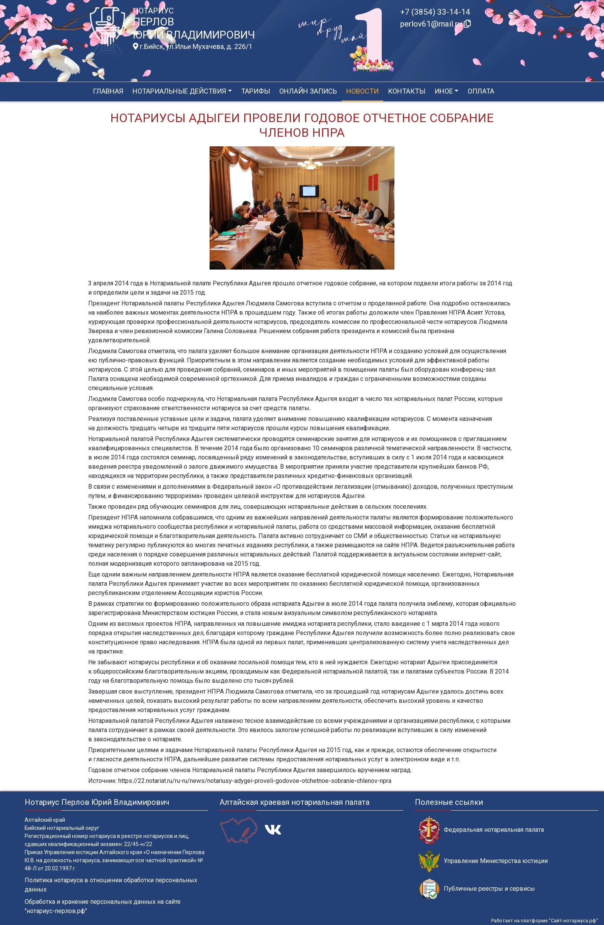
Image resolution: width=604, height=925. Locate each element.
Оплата (481, 91)
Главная (108, 91)
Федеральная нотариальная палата (481, 830)
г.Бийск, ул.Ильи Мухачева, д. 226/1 (192, 46)
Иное (444, 91)
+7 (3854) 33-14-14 (435, 12)
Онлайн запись (308, 91)
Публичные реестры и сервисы (477, 889)
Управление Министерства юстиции (483, 861)
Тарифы (255, 91)
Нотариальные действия (179, 91)
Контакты (406, 91)
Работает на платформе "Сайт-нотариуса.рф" (544, 920)
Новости (362, 91)
